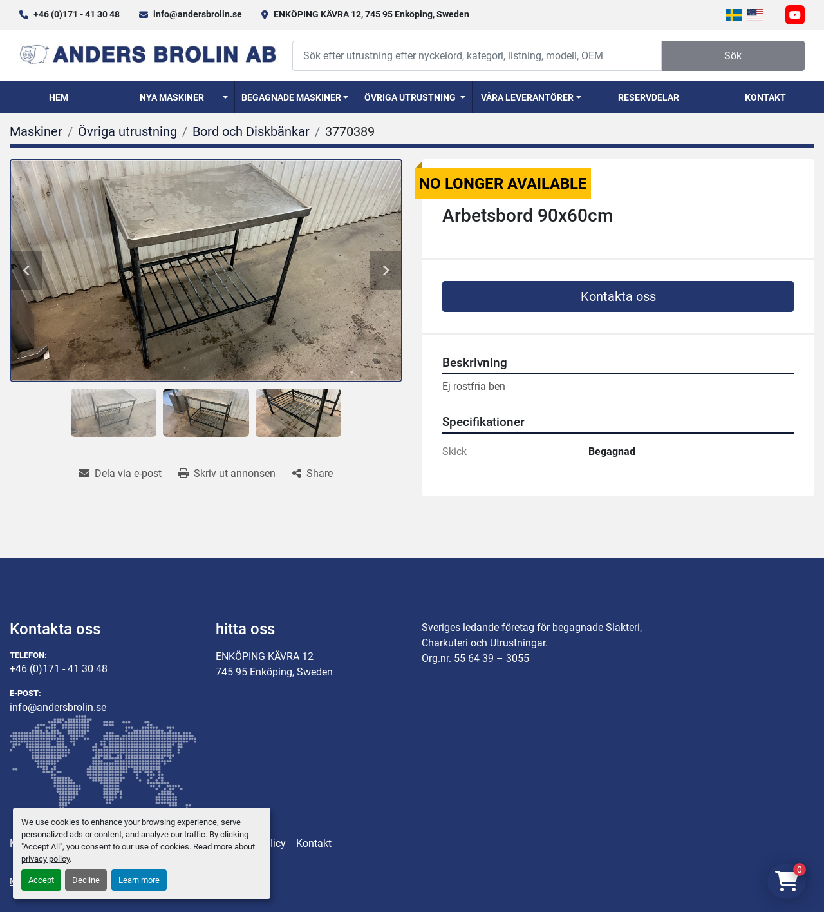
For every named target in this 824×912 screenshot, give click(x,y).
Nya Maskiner (172, 97)
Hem (58, 97)
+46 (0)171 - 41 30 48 (76, 14)
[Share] (312, 473)
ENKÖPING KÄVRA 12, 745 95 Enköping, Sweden (371, 14)
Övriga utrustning (410, 97)
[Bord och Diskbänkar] (251, 131)
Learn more (139, 880)
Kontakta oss (618, 296)
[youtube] (795, 14)
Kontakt (765, 97)
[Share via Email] (120, 473)
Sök (733, 56)
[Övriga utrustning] (127, 131)
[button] (175, 97)
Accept (41, 880)
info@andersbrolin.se (197, 14)
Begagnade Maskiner (291, 97)
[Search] (477, 56)
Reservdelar (648, 97)
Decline (86, 880)
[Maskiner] (36, 131)
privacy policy (45, 859)
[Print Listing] (227, 473)
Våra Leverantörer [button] (527, 97)
